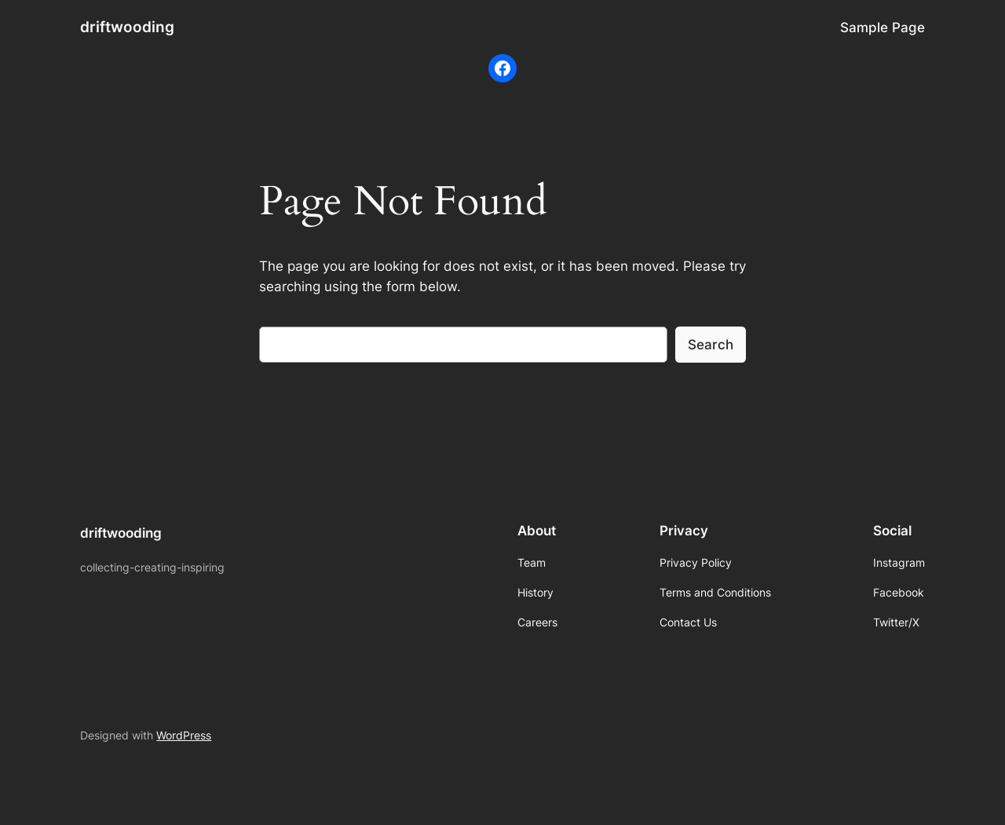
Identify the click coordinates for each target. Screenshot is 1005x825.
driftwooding (127, 26)
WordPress (183, 735)
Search (710, 344)
